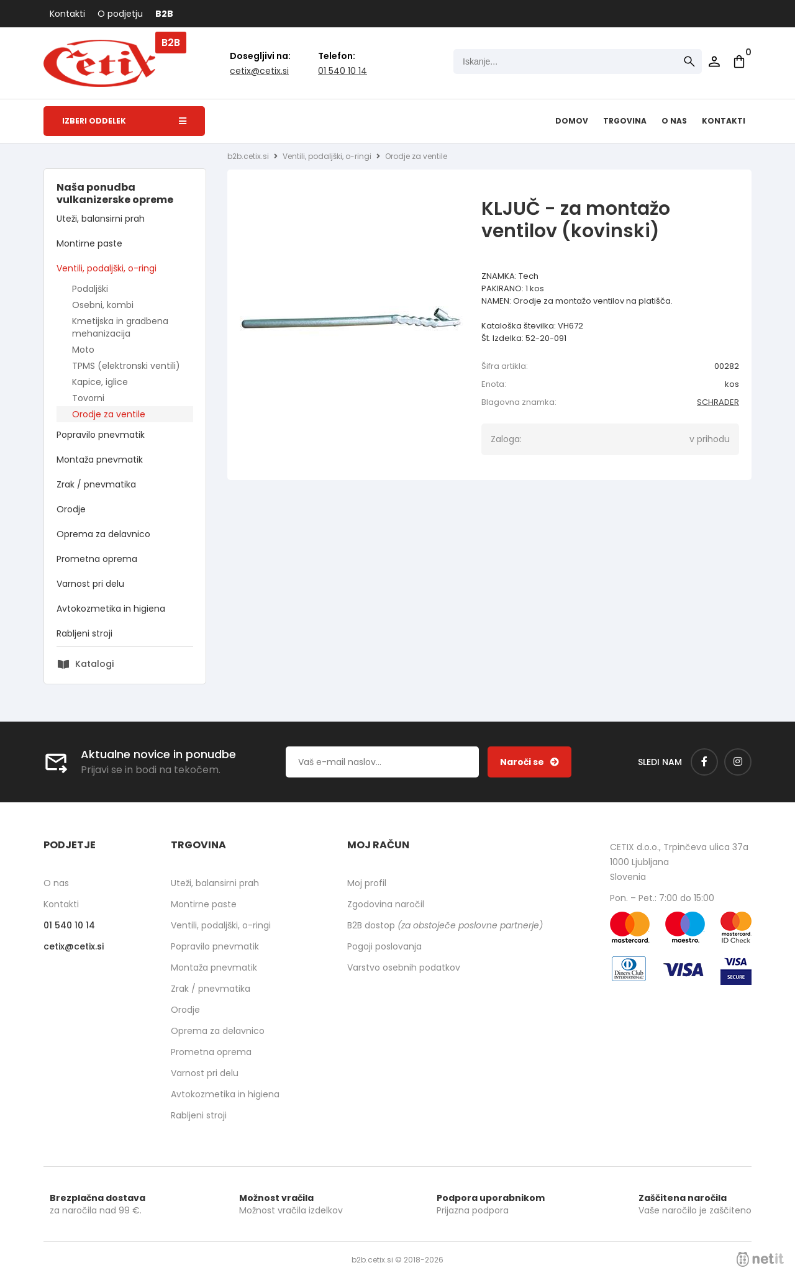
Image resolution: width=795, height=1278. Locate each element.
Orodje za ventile (108, 414)
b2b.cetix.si (248, 156)
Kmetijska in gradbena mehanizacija (120, 327)
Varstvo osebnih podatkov (403, 967)
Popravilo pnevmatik (101, 434)
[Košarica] (739, 61)
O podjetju (120, 13)
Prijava (714, 61)
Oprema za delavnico (103, 534)
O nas (674, 121)
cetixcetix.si (259, 71)
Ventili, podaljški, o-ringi (107, 268)
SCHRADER (718, 402)
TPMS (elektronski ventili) (126, 366)
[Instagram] (738, 762)
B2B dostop (445, 925)
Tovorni (88, 398)
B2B (164, 13)
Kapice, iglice (100, 382)
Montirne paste (89, 243)
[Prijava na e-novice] (529, 761)
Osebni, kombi (103, 305)
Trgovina (625, 121)
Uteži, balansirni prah (101, 218)
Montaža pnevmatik (100, 459)
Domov (571, 121)
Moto (83, 349)
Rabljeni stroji (84, 633)
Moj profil (366, 883)
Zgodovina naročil (385, 904)
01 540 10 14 (342, 71)
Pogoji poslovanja (384, 946)
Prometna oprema (97, 559)
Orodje (71, 509)
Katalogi (94, 664)
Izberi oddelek (124, 121)
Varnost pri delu (90, 584)
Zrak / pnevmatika (96, 484)
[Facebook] (704, 762)
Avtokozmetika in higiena (111, 608)
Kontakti (67, 13)
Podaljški (90, 289)
